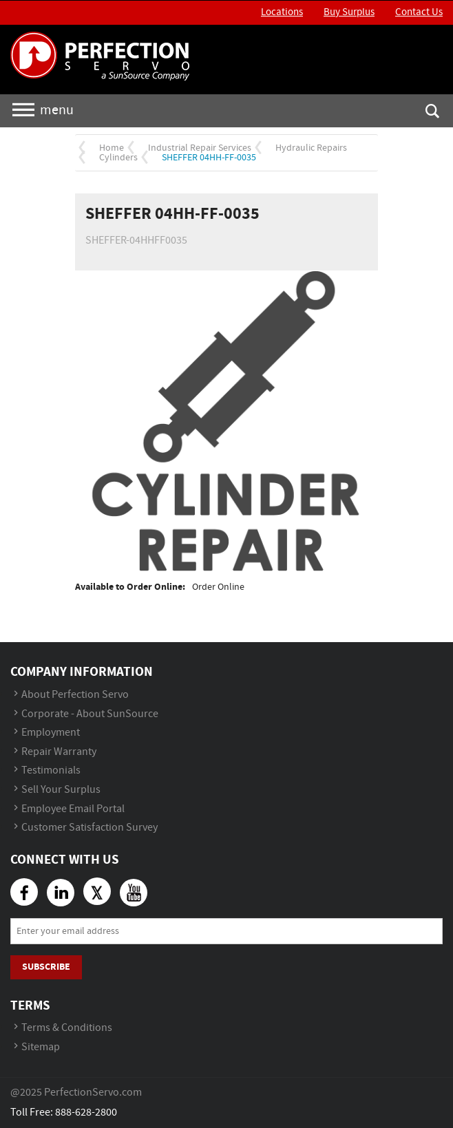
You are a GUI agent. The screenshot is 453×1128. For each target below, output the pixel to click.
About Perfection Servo (75, 695)
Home (111, 148)
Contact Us (419, 12)
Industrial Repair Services (199, 148)
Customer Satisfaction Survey (89, 827)
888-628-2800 (86, 1112)
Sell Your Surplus (61, 790)
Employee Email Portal (73, 809)
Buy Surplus (349, 12)
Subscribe (46, 966)
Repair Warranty (58, 752)
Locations (282, 12)
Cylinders (118, 157)
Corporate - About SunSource (89, 714)
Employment (50, 732)
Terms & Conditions (66, 1028)
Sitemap (40, 1047)
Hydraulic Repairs (311, 148)
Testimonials (51, 770)
